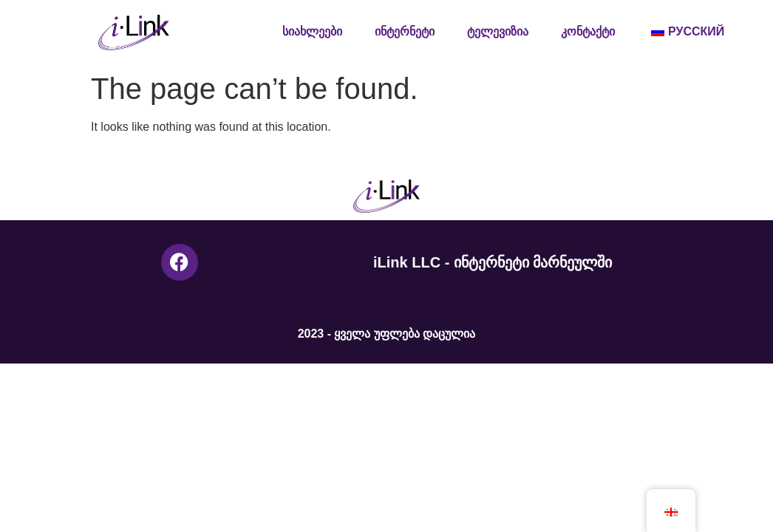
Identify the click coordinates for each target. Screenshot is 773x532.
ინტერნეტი (405, 31)
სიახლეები (312, 31)
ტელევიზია (497, 31)
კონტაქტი (588, 31)
